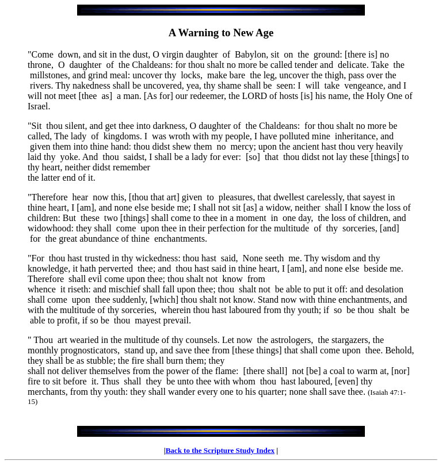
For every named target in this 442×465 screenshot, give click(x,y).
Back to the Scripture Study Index (220, 450)
